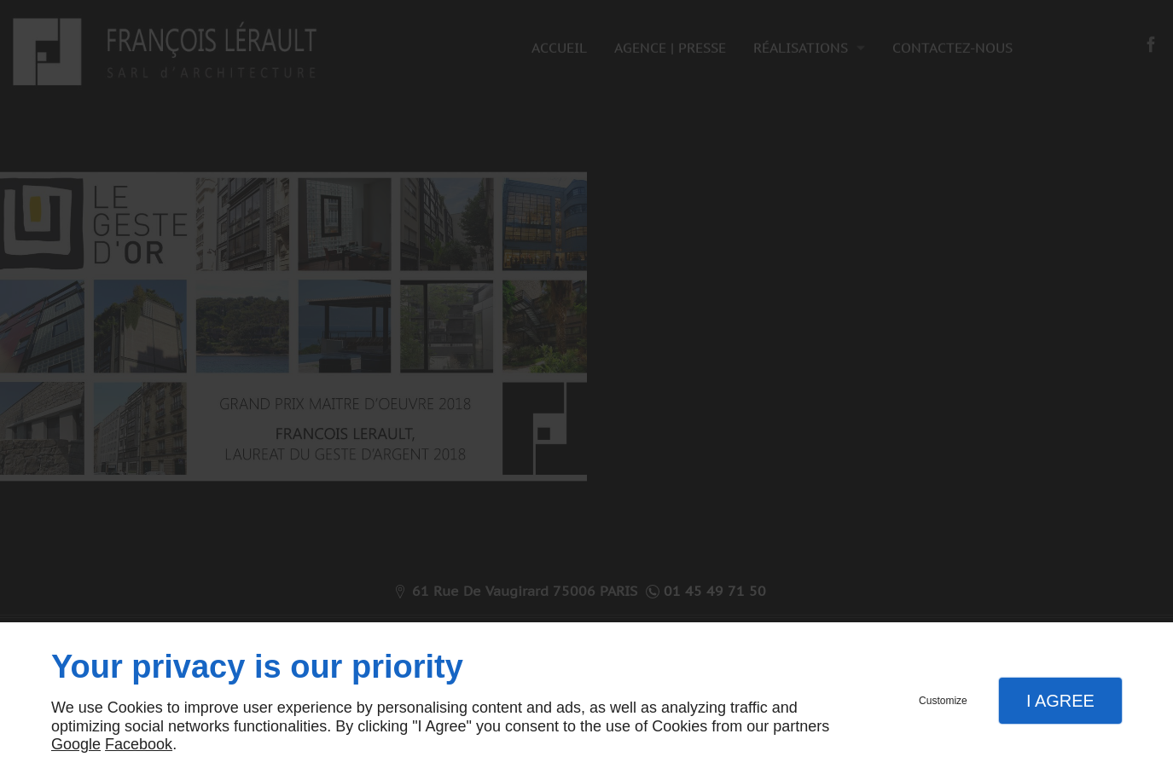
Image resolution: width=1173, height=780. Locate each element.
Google (76, 744)
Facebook (138, 744)
